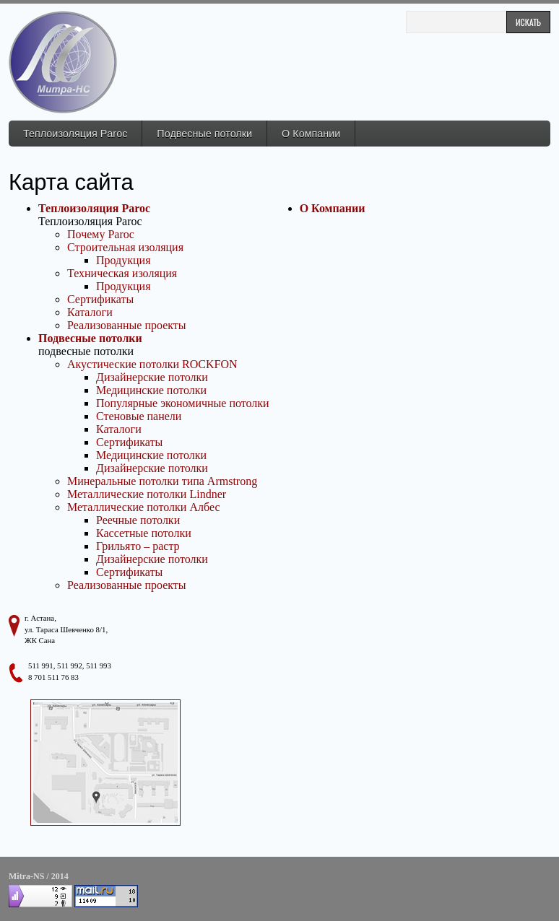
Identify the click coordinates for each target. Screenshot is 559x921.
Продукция (123, 260)
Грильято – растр (138, 546)
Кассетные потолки (143, 533)
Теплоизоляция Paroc (75, 133)
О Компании (311, 133)
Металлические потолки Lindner (146, 494)
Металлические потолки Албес (143, 507)
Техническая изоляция (122, 273)
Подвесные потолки (204, 133)
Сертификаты (100, 299)
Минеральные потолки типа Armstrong (162, 481)
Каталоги (90, 312)
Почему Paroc (100, 234)
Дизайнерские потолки (152, 377)
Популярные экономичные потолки (182, 403)
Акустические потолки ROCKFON (152, 364)
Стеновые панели (138, 416)
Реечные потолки (138, 520)
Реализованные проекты (126, 325)
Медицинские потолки (151, 390)
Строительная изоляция (125, 247)
